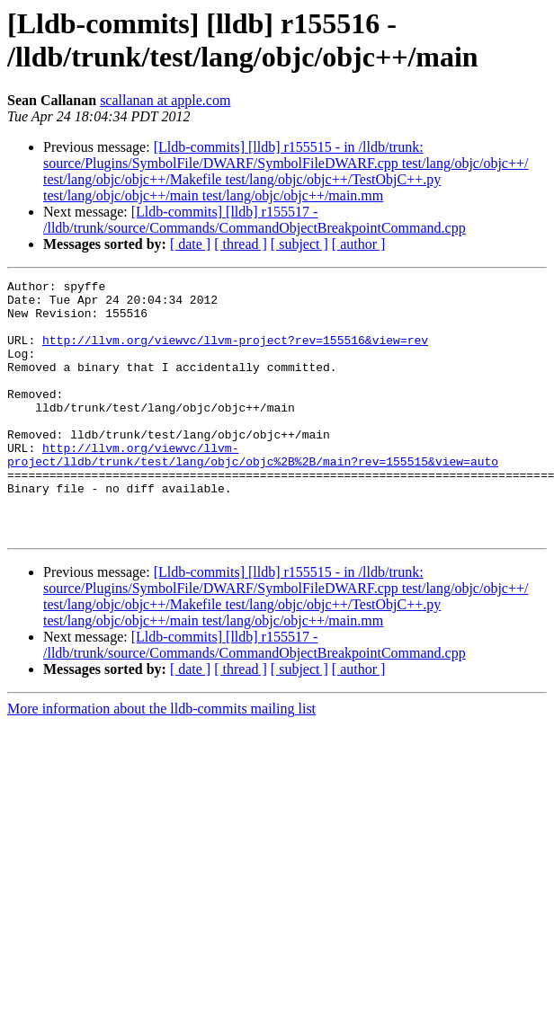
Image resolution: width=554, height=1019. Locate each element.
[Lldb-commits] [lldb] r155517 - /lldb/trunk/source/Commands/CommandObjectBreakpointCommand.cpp (254, 219)
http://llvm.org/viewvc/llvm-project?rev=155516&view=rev (235, 353)
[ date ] (190, 244)
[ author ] (359, 244)
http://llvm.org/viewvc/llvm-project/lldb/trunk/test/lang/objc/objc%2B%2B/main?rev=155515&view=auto (252, 490)
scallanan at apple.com (165, 100)
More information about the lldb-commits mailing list (161, 759)
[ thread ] (240, 244)
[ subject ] (299, 244)
